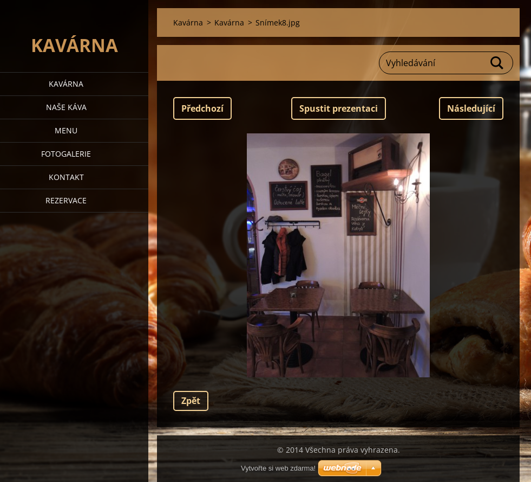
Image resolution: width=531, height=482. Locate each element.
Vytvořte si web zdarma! (278, 468)
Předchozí (202, 108)
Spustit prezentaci (338, 108)
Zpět (190, 401)
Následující (471, 108)
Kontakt (66, 177)
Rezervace (66, 200)
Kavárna (66, 84)
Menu (66, 130)
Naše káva (66, 107)
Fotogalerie (66, 154)
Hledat (497, 63)
